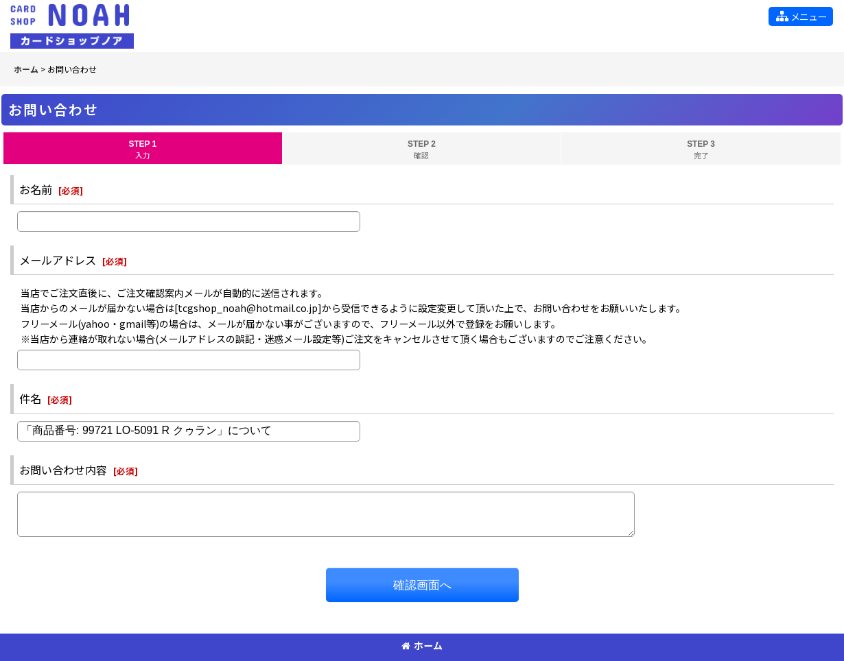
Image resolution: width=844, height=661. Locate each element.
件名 (30, 398)
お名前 (35, 189)
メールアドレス (57, 260)
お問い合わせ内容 (63, 469)
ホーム (422, 645)
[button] (801, 16)
